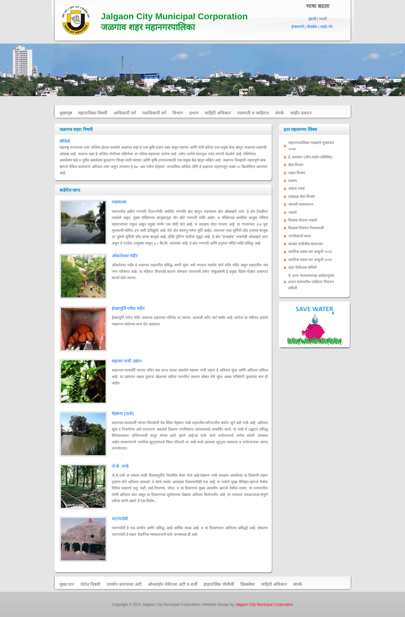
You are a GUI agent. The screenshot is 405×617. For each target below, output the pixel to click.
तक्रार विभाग (297, 173)
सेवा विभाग (296, 165)
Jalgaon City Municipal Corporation (264, 604)
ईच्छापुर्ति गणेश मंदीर (128, 308)
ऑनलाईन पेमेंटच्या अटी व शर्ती (172, 584)
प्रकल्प (293, 181)
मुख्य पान (66, 584)
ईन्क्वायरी (297, 27)
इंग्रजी (312, 19)
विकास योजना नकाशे (302, 220)
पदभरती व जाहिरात (253, 112)
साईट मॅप (326, 27)
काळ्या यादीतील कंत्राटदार (305, 244)
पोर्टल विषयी (90, 584)
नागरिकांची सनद (299, 236)
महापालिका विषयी (93, 112)
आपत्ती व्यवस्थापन (300, 204)
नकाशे (292, 212)
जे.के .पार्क (120, 466)
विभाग (177, 112)
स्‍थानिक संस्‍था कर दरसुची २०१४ (310, 260)
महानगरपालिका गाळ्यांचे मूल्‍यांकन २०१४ (311, 146)
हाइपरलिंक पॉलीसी (219, 584)
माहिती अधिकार (218, 112)
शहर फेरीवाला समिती (302, 267)
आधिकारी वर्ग (125, 112)
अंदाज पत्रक (296, 188)
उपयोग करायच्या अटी (124, 584)
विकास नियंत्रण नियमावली (306, 228)
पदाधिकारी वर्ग (154, 112)
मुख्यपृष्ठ (65, 112)
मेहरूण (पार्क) (123, 413)
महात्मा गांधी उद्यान (127, 360)
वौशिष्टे (64, 141)
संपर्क (279, 112)
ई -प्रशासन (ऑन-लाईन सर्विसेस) (310, 157)
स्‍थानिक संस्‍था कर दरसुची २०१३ (310, 252)
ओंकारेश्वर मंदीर (125, 255)
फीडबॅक (312, 27)
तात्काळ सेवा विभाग (302, 196)
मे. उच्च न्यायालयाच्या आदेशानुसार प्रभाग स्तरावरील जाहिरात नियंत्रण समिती (311, 282)
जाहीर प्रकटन (301, 112)
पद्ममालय (119, 201)
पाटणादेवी (120, 518)
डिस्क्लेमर (247, 584)
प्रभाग (194, 112)
